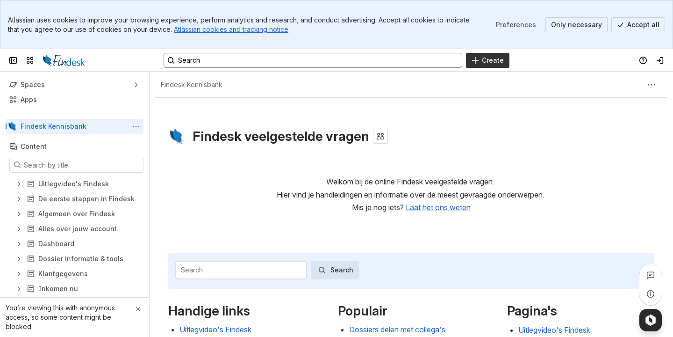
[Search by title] (82, 165)
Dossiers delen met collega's (397, 329)
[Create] (487, 60)
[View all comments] (650, 275)
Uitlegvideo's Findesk (215, 329)
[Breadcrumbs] (191, 84)
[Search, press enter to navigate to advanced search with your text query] (313, 60)
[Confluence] (64, 60)
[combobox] (182, 270)
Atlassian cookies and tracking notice (231, 29)
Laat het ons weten (438, 207)
